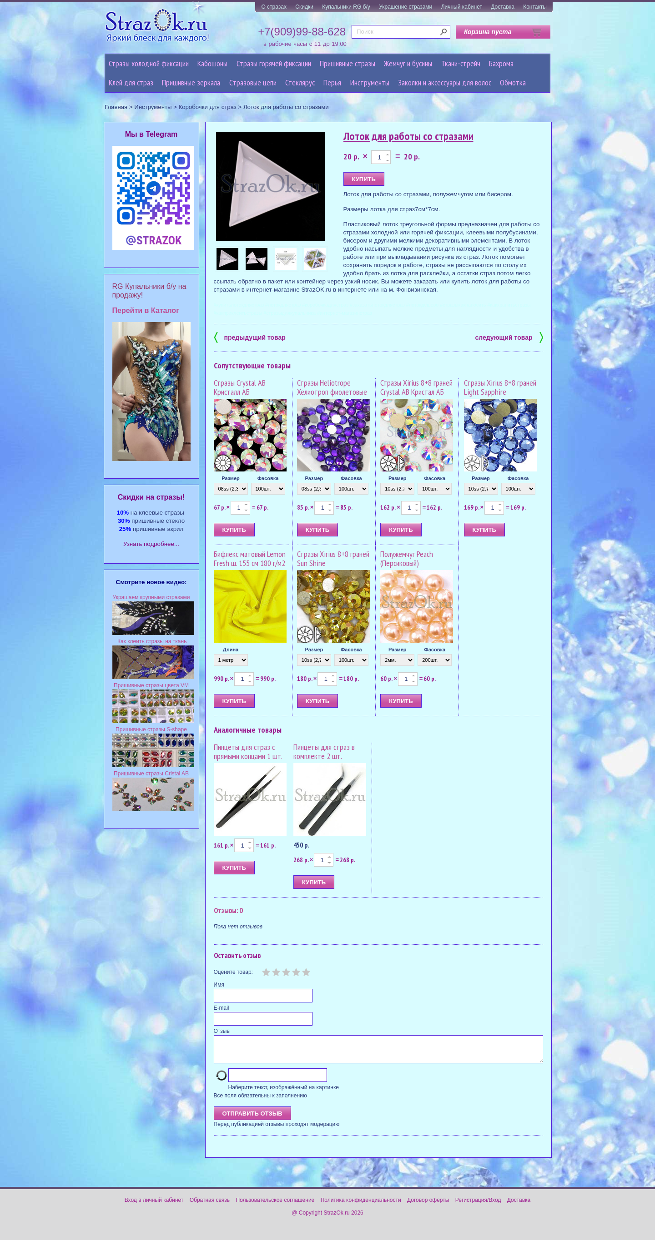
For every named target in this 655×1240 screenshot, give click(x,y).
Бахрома (501, 63)
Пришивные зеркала (191, 82)
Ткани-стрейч (460, 63)
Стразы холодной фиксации (149, 63)
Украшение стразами (405, 7)
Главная (116, 107)
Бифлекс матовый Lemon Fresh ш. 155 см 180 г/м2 (250, 558)
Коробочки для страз (208, 107)
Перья (332, 82)
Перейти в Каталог (145, 310)
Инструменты (369, 82)
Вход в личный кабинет (154, 1205)
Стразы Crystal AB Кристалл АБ (240, 387)
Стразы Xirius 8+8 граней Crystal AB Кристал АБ (416, 387)
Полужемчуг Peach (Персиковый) (406, 558)
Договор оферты (428, 1205)
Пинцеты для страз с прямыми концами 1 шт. (248, 751)
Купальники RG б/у (346, 7)
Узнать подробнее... (151, 544)
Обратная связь (210, 1205)
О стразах (274, 7)
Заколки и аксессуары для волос (444, 82)
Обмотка (513, 82)
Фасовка (268, 478)
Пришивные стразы (347, 63)
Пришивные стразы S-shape (151, 729)
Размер (231, 478)
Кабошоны (212, 63)
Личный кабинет (461, 7)
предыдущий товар (250, 337)
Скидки (304, 7)
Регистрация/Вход (478, 1205)
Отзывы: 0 (228, 910)
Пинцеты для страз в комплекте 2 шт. (324, 751)
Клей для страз (131, 82)
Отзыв (222, 1031)
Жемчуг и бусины (408, 63)
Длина (230, 649)
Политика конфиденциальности (361, 1205)
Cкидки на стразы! (151, 497)
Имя (219, 985)
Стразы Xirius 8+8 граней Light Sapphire (500, 387)
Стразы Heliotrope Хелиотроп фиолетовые (332, 387)
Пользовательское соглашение (275, 1205)
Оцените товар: (233, 972)
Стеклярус (300, 82)
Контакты (535, 7)
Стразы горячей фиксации (274, 63)
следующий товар (509, 337)
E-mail (221, 1008)
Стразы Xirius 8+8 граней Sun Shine (333, 558)
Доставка (502, 7)
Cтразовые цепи (253, 82)
